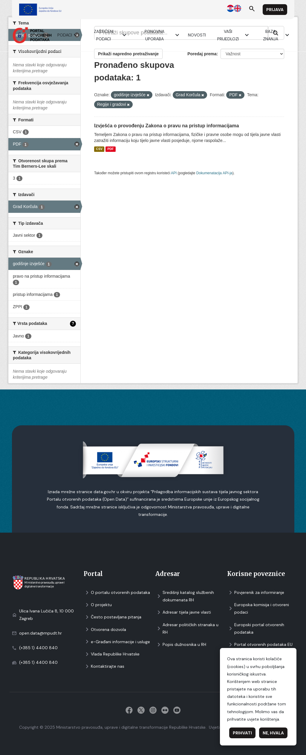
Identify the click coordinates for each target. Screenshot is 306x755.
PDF (110, 149)
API (174, 173)
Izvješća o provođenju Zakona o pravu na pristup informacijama (166, 125)
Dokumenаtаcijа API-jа (214, 173)
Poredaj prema (201, 53)
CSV (99, 149)
